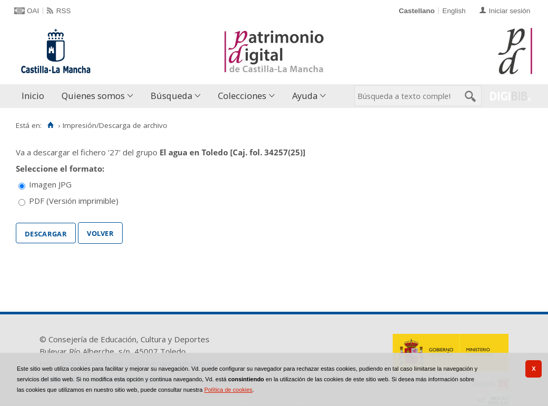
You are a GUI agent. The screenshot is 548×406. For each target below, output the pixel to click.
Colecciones (242, 96)
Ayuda (304, 96)
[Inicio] (50, 125)
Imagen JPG (50, 184)
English (453, 11)
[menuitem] (35, 96)
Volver (100, 232)
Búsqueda (171, 96)
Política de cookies (228, 390)
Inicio (33, 96)
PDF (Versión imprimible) (73, 200)
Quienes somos (93, 96)
